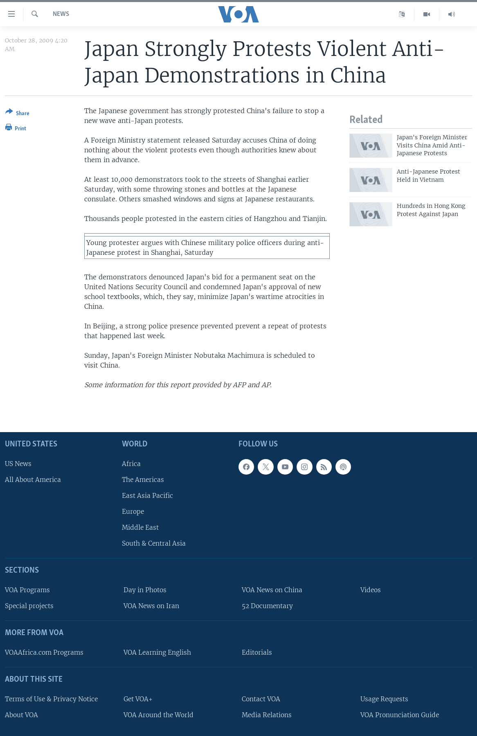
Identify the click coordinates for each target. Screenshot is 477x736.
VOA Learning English (157, 652)
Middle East (140, 527)
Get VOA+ (138, 699)
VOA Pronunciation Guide (399, 715)
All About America (33, 480)
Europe (133, 511)
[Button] (17, 114)
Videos (370, 590)
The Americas (143, 480)
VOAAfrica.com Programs (44, 652)
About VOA (21, 715)
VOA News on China (272, 590)
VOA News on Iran (151, 606)
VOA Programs (27, 590)
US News (18, 464)
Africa (131, 464)
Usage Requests (384, 699)
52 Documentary (267, 606)
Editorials (257, 652)
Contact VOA (261, 699)
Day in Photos (145, 590)
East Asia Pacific (147, 496)
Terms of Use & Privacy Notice (51, 699)
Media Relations (267, 715)
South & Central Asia (154, 544)
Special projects (29, 606)
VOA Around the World (159, 715)
